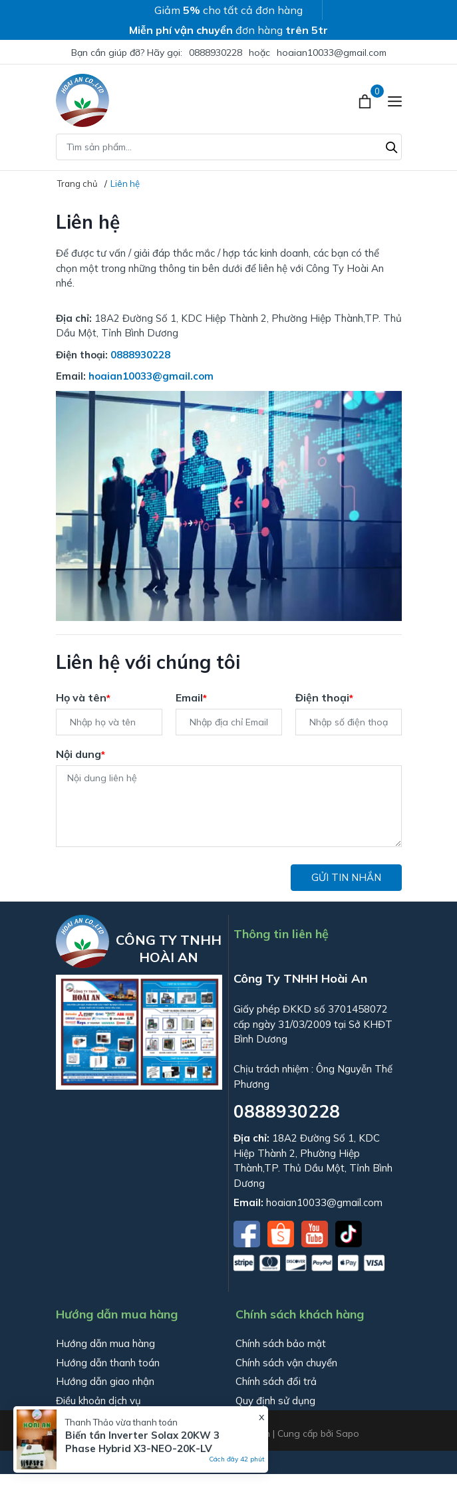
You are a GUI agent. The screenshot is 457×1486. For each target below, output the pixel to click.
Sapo (347, 1433)
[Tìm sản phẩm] (229, 147)
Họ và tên (83, 697)
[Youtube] (316, 1232)
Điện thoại (324, 697)
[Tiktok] (348, 1232)
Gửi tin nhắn (346, 877)
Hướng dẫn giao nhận (105, 1381)
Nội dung (80, 754)
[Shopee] (282, 1232)
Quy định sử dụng (275, 1400)
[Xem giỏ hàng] (366, 100)
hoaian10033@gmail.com (331, 53)
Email (191, 697)
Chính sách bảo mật (280, 1343)
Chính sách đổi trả (276, 1381)
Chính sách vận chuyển (286, 1362)
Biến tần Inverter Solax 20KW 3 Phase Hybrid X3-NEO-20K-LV (142, 1442)
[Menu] (395, 100)
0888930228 (215, 53)
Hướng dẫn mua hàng (105, 1343)
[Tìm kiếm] (391, 145)
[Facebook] (248, 1232)
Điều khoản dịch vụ (98, 1400)
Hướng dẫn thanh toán (108, 1362)
